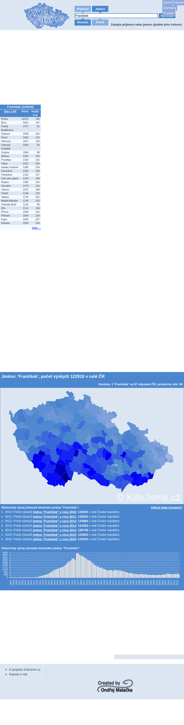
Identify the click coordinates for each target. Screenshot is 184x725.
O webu (169, 13)
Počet (100, 22)
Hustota (82, 22)
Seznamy (170, 8)
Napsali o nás (18, 674)
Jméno (100, 9)
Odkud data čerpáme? (167, 507)
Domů (168, 2)
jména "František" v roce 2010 (54, 512)
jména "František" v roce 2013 (54, 525)
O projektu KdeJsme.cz (24, 669)
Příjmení (83, 9)
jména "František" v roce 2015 (54, 534)
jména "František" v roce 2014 (54, 530)
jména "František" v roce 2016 (54, 539)
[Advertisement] (92, 67)
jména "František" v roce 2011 (54, 516)
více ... (36, 227)
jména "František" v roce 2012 (54, 521)
